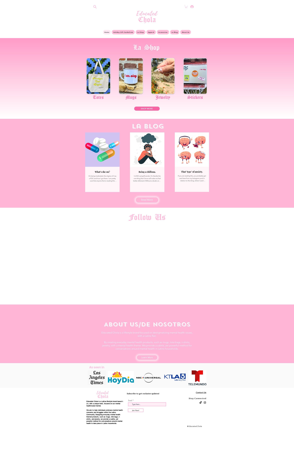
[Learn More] (147, 357)
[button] (186, 6)
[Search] (95, 7)
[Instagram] (204, 402)
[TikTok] (200, 402)
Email (130, 400)
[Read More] (147, 200)
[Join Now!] (135, 410)
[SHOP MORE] (147, 108)
